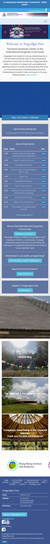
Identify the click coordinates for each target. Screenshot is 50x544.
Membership (16, 482)
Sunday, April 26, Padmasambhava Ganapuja (25, 133)
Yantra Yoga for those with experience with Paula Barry (23, 154)
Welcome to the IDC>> (25, 234)
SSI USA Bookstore (36, 11)
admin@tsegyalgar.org (36, 538)
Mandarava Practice (23, 165)
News (44, 482)
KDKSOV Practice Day (24, 197)
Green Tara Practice (23, 186)
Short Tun (24, 176)
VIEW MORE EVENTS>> (25, 215)
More (43, 154)
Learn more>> (32, 75)
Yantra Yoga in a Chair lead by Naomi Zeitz (23, 171)
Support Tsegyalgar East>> (14, 514)
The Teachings (17, 480)
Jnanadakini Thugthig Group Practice (23, 208)
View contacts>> (25, 274)
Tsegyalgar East (32, 480)
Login (4, 542)
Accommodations (31, 482)
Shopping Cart (35, 484)
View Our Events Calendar (25, 117)
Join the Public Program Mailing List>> (25, 260)
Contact (22, 484)
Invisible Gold (13, 538)
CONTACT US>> (25, 495)
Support (12, 484)
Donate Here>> (25, 290)
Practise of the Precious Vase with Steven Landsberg (24, 191)
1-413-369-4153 (25, 506)
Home (6, 480)
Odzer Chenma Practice (24, 160)
